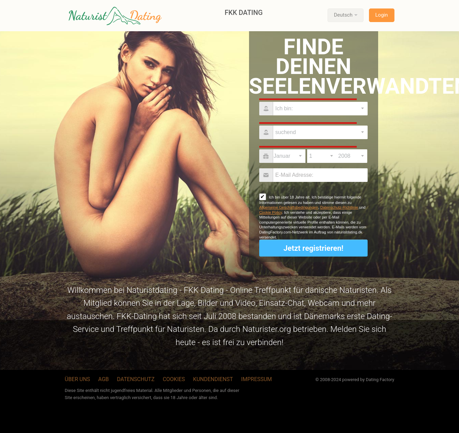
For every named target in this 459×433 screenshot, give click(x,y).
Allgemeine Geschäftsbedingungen (288, 207)
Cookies (174, 379)
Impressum (256, 379)
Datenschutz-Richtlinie (339, 207)
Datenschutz (136, 379)
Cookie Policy (270, 212)
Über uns (77, 379)
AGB (103, 379)
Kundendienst (213, 379)
